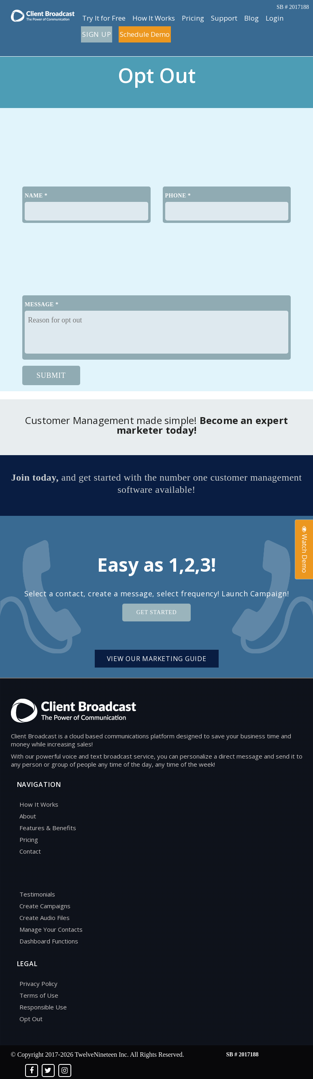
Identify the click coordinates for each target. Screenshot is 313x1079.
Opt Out (31, 1019)
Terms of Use (38, 995)
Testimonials (37, 894)
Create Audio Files (44, 918)
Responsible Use (43, 1007)
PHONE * (178, 196)
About (27, 816)
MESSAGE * (41, 304)
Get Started (156, 612)
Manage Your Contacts (51, 929)
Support (224, 18)
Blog (251, 18)
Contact (30, 851)
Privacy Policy (38, 983)
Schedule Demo (145, 34)
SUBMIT (51, 375)
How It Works (153, 18)
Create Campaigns (44, 906)
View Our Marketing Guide (157, 658)
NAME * (36, 196)
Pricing (193, 18)
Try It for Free (104, 18)
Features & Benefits (47, 828)
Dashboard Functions (48, 941)
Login (274, 18)
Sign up (96, 34)
